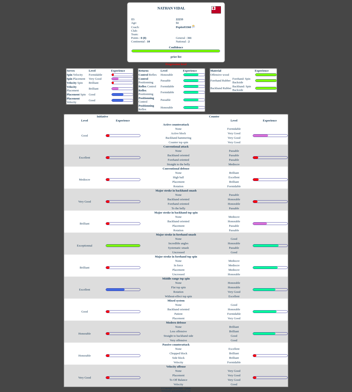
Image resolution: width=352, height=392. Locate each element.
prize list (176, 56)
